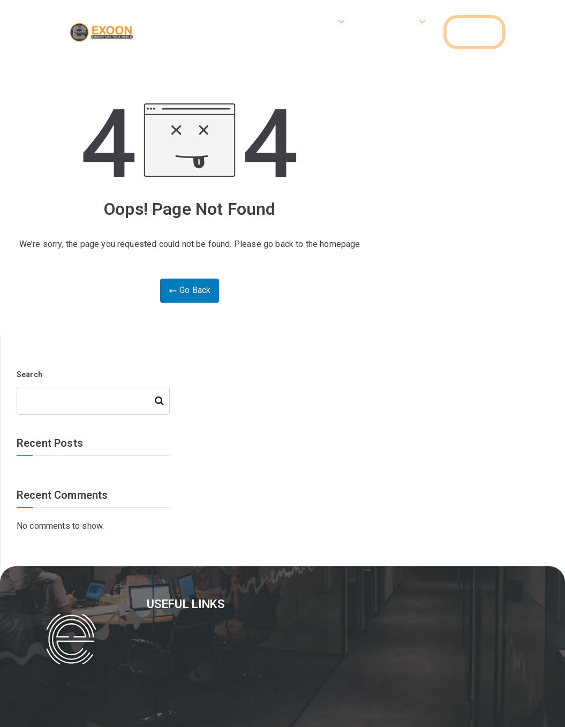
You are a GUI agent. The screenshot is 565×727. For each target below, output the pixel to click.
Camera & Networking (207, 42)
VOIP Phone (395, 21)
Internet (323, 21)
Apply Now (348, 42)
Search (29, 374)
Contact (408, 42)
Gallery (291, 42)
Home (269, 21)
